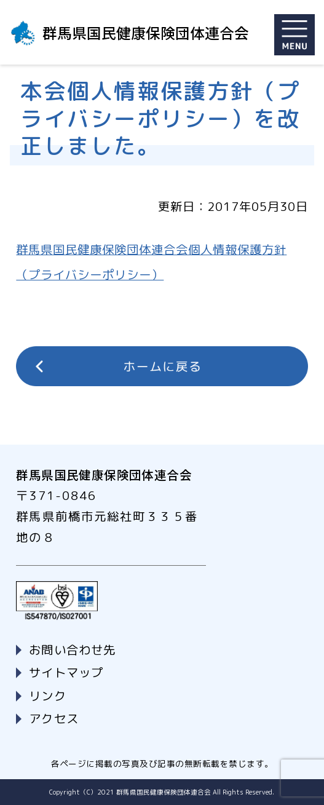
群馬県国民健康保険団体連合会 (145, 32)
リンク (47, 696)
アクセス (53, 718)
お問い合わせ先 (72, 649)
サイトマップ (66, 672)
